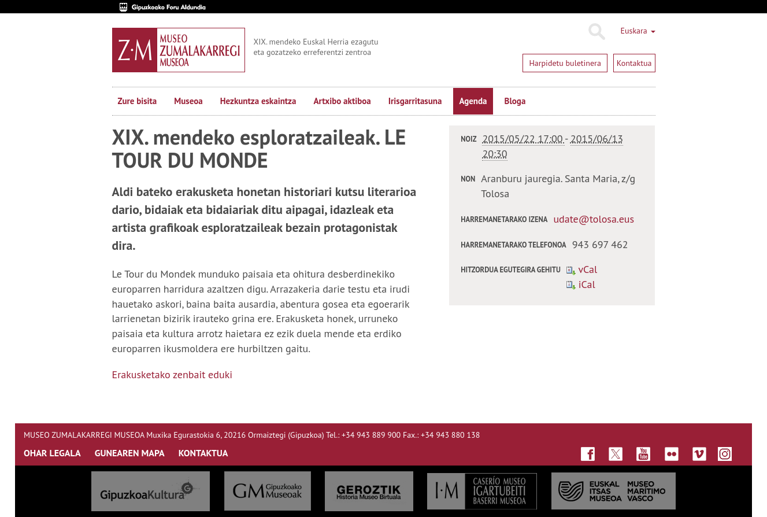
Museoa (188, 100)
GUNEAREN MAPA (130, 453)
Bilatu (596, 31)
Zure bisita (137, 100)
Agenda (473, 100)
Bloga (515, 100)
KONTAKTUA (203, 453)
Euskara (637, 30)
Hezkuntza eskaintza (258, 100)
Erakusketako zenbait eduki (172, 374)
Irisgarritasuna (415, 100)
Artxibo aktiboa (341, 100)
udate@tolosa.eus (593, 219)
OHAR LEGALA (52, 453)
